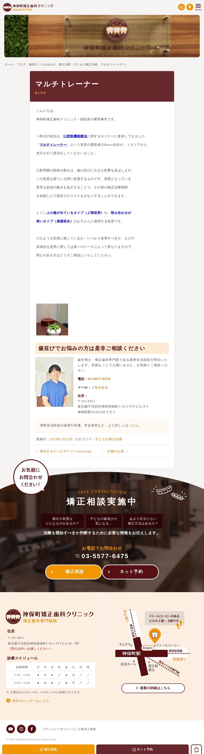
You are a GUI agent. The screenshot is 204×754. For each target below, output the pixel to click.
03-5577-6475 (99, 379)
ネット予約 (133, 573)
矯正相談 (72, 573)
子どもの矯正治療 (108, 439)
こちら (133, 425)
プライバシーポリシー (57, 729)
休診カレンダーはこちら (30, 701)
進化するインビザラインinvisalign (66, 451)
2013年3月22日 (61, 439)
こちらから (99, 387)
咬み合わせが (121, 212)
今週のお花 (116, 451)
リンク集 (82, 729)
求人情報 (98, 729)
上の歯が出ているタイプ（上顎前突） (75, 212)
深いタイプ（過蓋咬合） (55, 221)
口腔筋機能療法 (75, 136)
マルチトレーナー (53, 144)
